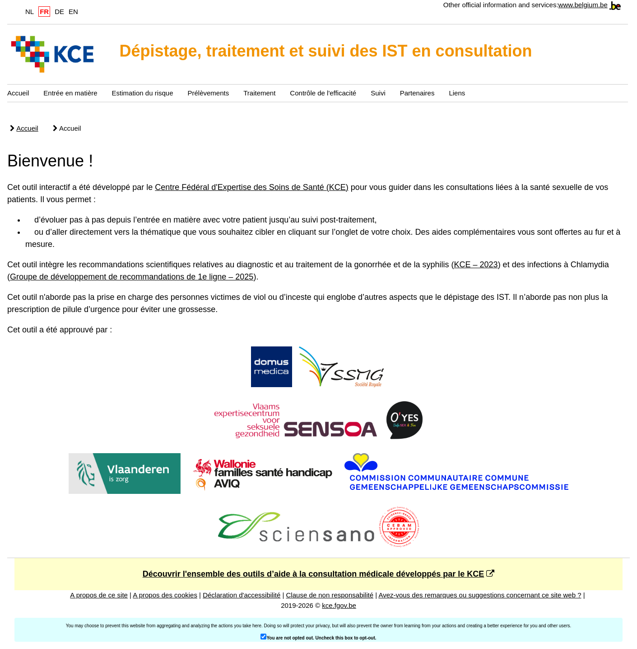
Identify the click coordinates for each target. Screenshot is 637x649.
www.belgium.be (583, 5)
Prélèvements (208, 93)
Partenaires (417, 93)
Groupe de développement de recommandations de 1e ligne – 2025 (131, 276)
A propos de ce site (99, 595)
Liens (457, 93)
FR (44, 11)
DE (59, 11)
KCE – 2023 (476, 264)
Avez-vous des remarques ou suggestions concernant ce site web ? (479, 595)
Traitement (259, 93)
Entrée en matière (70, 93)
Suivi (378, 93)
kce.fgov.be (339, 605)
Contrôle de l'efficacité (323, 93)
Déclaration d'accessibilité (241, 595)
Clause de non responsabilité (329, 595)
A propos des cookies (165, 595)
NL (29, 11)
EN (73, 11)
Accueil (18, 93)
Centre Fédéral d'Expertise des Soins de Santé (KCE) (252, 187)
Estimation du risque (142, 93)
